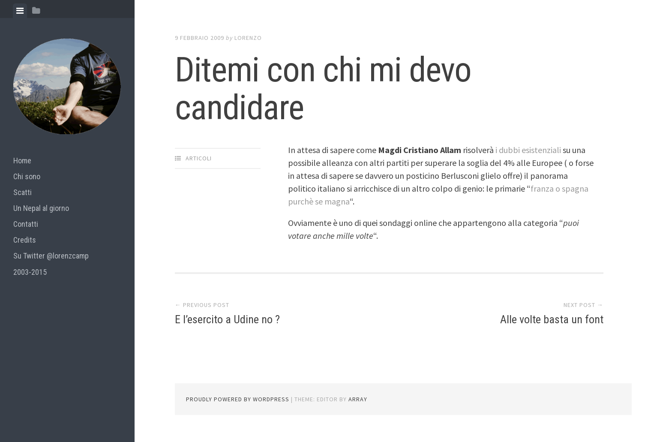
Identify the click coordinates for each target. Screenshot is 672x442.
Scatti (22, 192)
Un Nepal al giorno (41, 208)
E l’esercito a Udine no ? (227, 319)
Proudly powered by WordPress (237, 399)
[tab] (20, 10)
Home (22, 160)
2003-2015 (30, 272)
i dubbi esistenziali (528, 149)
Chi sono (26, 176)
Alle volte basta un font (551, 319)
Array (357, 399)
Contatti (25, 224)
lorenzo (248, 38)
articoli (199, 158)
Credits (24, 239)
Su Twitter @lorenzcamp (51, 255)
